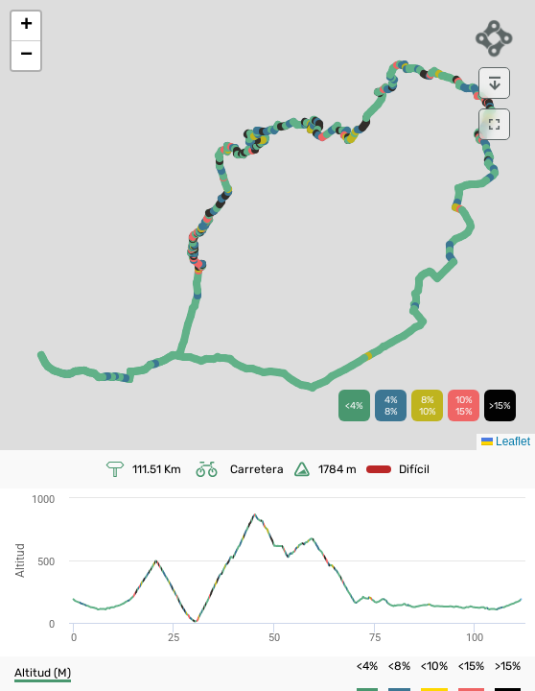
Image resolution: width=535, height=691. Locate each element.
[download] (494, 83)
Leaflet (505, 441)
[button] (26, 26)
